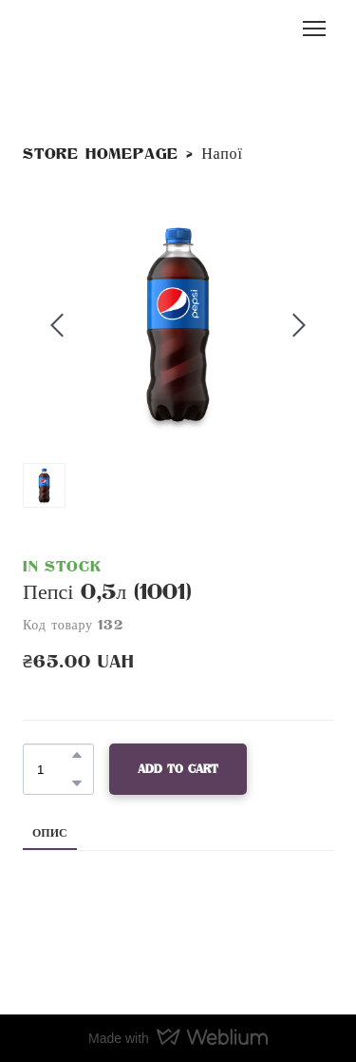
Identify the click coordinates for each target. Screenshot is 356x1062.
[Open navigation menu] (314, 29)
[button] (77, 755)
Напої (221, 154)
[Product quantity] (53, 769)
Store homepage (100, 154)
